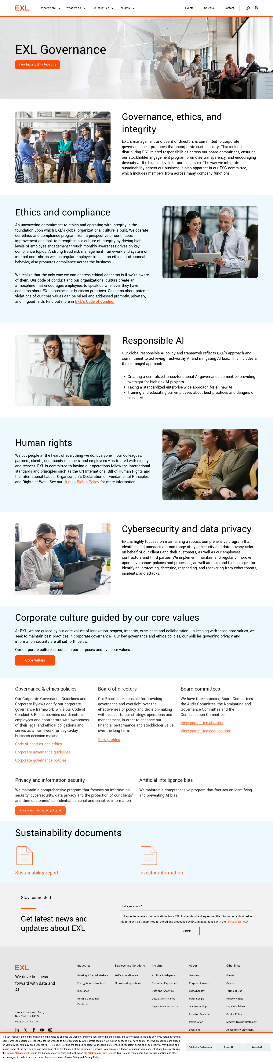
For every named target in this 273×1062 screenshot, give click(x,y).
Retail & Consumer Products (88, 1001)
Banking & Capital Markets (92, 975)
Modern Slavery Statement (241, 1022)
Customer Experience (164, 983)
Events (189, 8)
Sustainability (197, 991)
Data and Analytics (163, 991)
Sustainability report (37, 889)
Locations (194, 1030)
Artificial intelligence (126, 975)
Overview (194, 975)
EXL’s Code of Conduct (95, 301)
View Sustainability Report (35, 65)
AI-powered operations (128, 983)
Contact (229, 8)
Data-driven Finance (163, 998)
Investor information (161, 889)
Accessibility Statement (240, 1030)
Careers (209, 8)
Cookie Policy (234, 1014)
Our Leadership (198, 1006)
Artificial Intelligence (163, 975)
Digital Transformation (165, 1006)
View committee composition (205, 747)
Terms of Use (234, 991)
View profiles (109, 755)
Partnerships (196, 998)
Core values (35, 660)
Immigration (196, 1022)
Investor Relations (199, 1014)
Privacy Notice (237, 922)
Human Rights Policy (81, 482)
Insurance (83, 991)
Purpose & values (199, 983)
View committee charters (202, 738)
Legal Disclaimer (235, 1006)
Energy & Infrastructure (91, 983)
